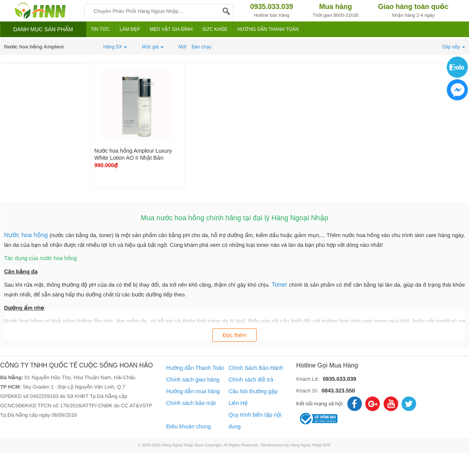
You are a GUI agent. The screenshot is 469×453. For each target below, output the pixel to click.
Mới (182, 47)
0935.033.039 (339, 379)
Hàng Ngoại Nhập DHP (310, 445)
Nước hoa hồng (26, 235)
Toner (280, 285)
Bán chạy (202, 47)
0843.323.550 (338, 390)
